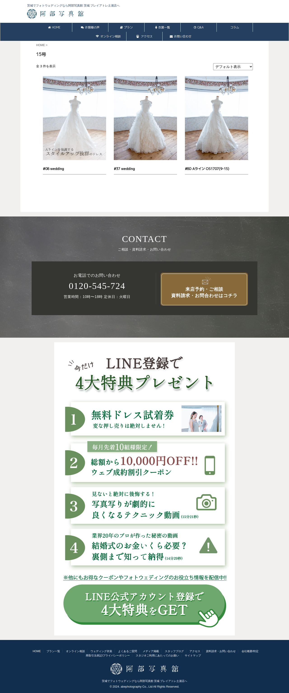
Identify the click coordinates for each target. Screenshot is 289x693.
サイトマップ (193, 655)
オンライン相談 (108, 36)
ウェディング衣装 (101, 651)
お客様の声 (90, 27)
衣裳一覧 (162, 27)
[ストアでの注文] (233, 66)
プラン (126, 27)
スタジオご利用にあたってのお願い (157, 655)
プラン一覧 (53, 651)
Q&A (199, 27)
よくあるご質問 (127, 651)
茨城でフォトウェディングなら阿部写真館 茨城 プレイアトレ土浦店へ (144, 681)
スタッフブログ (174, 651)
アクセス (144, 36)
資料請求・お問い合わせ (221, 651)
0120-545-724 (97, 286)
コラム (234, 27)
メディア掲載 (151, 651)
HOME (54, 27)
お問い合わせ (180, 36)
